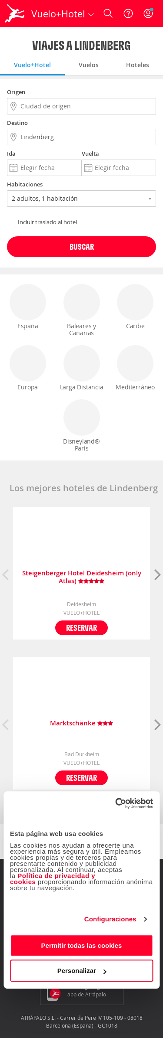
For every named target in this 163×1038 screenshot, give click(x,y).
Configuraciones (110, 919)
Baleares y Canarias (81, 310)
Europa (28, 368)
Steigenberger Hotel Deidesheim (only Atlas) (81, 577)
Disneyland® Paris (81, 425)
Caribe (135, 307)
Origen (16, 92)
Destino (17, 123)
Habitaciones (25, 184)
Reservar (81, 627)
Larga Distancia (81, 368)
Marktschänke (81, 723)
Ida (11, 153)
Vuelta (90, 153)
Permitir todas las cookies (81, 945)
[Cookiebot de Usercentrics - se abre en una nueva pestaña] (116, 803)
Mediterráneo (135, 368)
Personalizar (81, 970)
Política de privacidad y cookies (52, 878)
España (28, 307)
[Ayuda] (128, 13)
